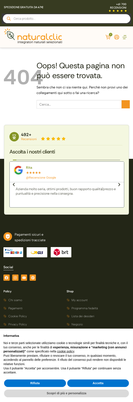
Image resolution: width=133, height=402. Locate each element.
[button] (125, 37)
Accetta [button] (98, 383)
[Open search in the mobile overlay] (66, 19)
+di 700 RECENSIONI (118, 5)
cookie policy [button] (65, 351)
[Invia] (126, 104)
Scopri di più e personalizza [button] (66, 393)
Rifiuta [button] (35, 383)
